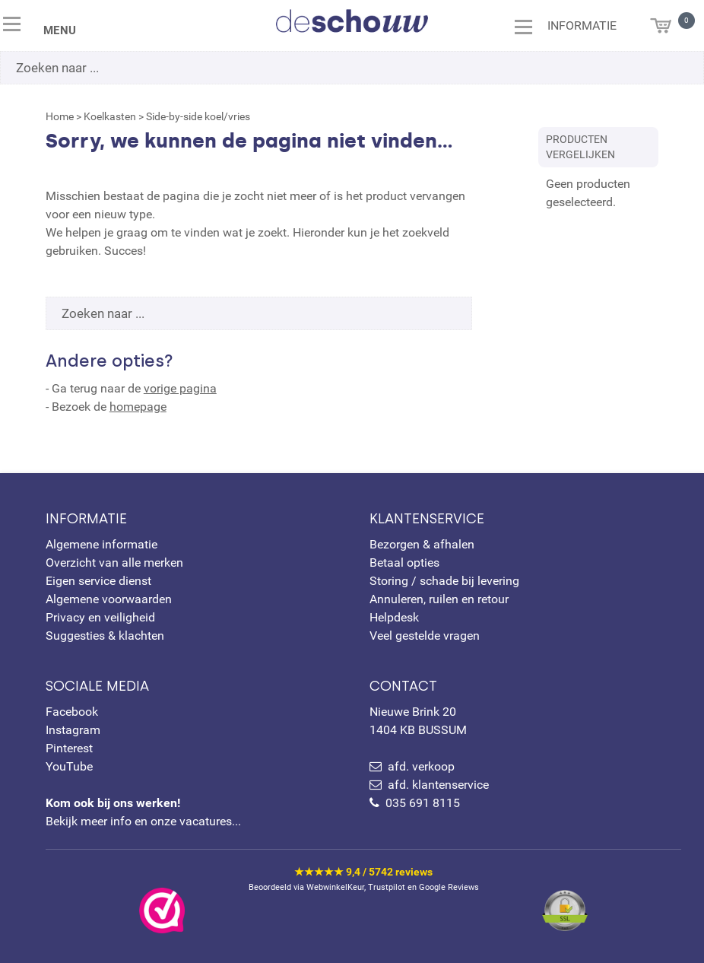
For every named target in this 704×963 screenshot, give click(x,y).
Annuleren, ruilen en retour (439, 599)
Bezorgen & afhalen (421, 544)
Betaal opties (404, 562)
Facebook (72, 711)
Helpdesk (394, 617)
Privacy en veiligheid (100, 617)
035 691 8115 (422, 803)
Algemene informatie (101, 544)
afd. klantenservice (438, 784)
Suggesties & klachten (105, 635)
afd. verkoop (421, 766)
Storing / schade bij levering (444, 581)
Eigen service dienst (98, 581)
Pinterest (69, 748)
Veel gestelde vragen (424, 635)
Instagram (73, 730)
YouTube (69, 766)
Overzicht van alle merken (114, 562)
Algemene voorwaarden (109, 599)
